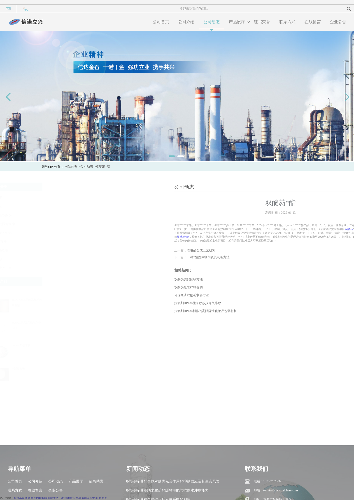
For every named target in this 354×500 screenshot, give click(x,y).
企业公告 (338, 22)
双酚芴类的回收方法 (251, 279)
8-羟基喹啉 (18, 250)
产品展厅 (237, 22)
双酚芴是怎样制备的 (251, 287)
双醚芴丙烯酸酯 (21, 224)
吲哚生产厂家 (19, 268)
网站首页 (71, 166)
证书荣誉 (262, 22)
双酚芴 (15, 197)
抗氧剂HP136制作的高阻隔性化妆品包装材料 (268, 311)
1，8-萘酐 (17, 241)
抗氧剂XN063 (19, 233)
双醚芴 (15, 206)
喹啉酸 (15, 259)
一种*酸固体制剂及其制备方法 (270, 257)
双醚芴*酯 (103, 166)
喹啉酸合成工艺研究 (263, 250)
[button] (34, 290)
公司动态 (211, 22)
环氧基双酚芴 (19, 215)
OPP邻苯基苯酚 (39, 345)
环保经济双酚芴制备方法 (254, 295)
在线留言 (313, 22)
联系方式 (287, 22)
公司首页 (161, 22)
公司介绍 (186, 22)
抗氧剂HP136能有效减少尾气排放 (260, 303)
